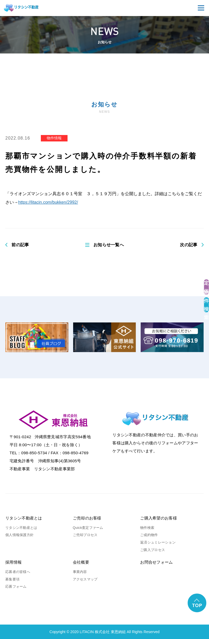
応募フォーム (16, 586)
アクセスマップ (85, 579)
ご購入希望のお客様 (158, 518)
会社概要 (81, 562)
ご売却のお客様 (87, 518)
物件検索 (147, 528)
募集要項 (12, 579)
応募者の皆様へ (17, 572)
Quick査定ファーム (88, 528)
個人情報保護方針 (19, 535)
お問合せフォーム (156, 562)
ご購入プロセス (152, 550)
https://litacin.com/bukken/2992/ (48, 202)
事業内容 (80, 572)
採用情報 (13, 562)
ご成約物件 (149, 535)
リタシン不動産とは (23, 518)
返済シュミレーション (158, 542)
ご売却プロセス (85, 535)
